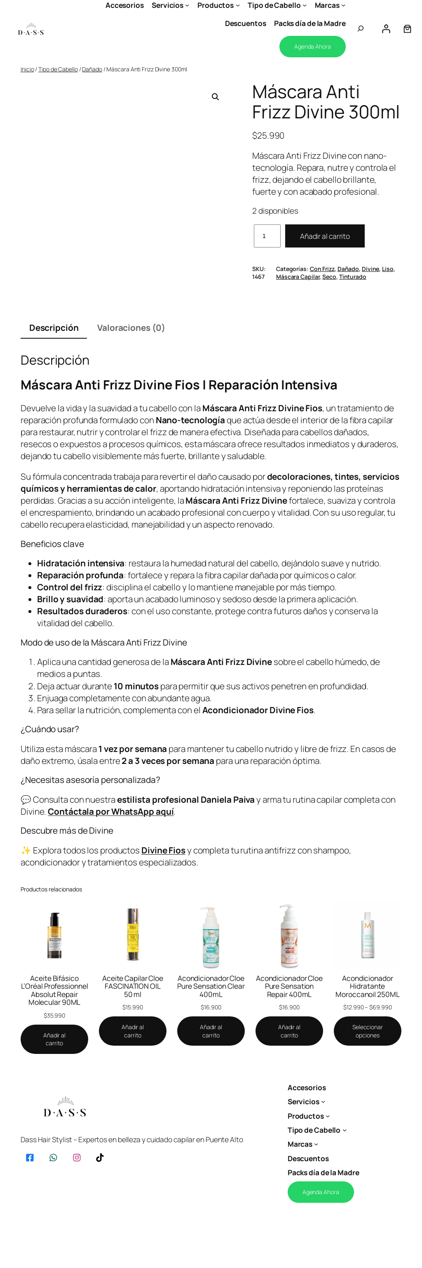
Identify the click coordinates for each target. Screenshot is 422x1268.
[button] (215, 97)
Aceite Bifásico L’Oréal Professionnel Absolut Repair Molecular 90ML (54, 990)
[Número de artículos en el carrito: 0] (407, 28)
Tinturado (352, 276)
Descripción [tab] (54, 327)
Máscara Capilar (298, 276)
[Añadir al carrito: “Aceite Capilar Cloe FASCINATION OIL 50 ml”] (132, 1031)
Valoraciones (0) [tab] (131, 327)
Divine (370, 269)
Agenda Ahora (312, 46)
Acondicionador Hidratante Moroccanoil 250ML (367, 986)
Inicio (27, 69)
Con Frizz (322, 269)
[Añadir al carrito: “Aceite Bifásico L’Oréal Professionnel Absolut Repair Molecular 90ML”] (54, 1039)
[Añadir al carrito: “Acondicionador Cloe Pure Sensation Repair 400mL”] (289, 1031)
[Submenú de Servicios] (187, 5)
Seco (329, 276)
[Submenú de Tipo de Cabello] (304, 5)
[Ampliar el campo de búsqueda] (360, 28)
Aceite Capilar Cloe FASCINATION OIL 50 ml (132, 986)
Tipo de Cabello (58, 69)
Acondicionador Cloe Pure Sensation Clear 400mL (210, 986)
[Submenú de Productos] (238, 5)
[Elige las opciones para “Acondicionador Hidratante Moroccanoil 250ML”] (367, 1031)
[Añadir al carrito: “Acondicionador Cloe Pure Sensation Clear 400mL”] (211, 1031)
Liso (388, 269)
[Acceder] (385, 28)
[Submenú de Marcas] (343, 5)
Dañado (92, 69)
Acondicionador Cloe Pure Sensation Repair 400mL (289, 986)
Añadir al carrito (325, 236)
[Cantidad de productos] (267, 235)
